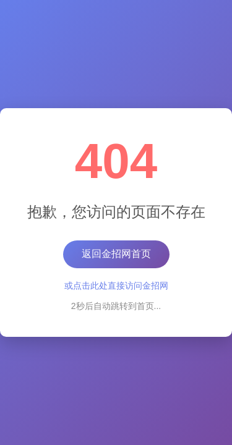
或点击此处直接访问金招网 (116, 285)
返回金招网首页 (116, 253)
